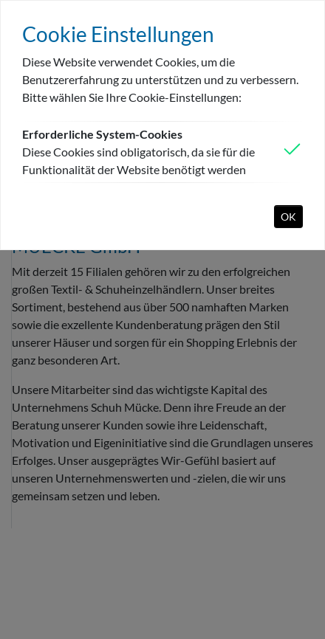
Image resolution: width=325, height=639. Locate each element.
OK (288, 216)
